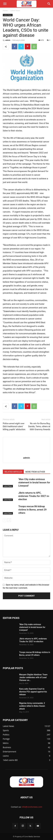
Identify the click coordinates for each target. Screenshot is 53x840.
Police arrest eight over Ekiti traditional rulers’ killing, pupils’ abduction (14, 426)
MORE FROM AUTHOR (35, 472)
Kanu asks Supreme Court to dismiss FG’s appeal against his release (33, 692)
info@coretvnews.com (32, 807)
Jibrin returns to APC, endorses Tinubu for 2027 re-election (34, 496)
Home (5, 10)
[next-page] (9, 520)
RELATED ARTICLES (13, 472)
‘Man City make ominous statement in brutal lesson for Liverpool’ (34, 482)
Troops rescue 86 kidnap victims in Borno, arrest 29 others (32, 509)
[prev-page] (4, 520)
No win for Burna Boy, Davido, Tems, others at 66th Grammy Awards (39, 426)
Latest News (15, 10)
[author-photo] (26, 454)
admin (7, 40)
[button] (4, 4)
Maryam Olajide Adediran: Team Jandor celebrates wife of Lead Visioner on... (33, 677)
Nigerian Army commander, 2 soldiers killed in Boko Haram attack (32, 706)
